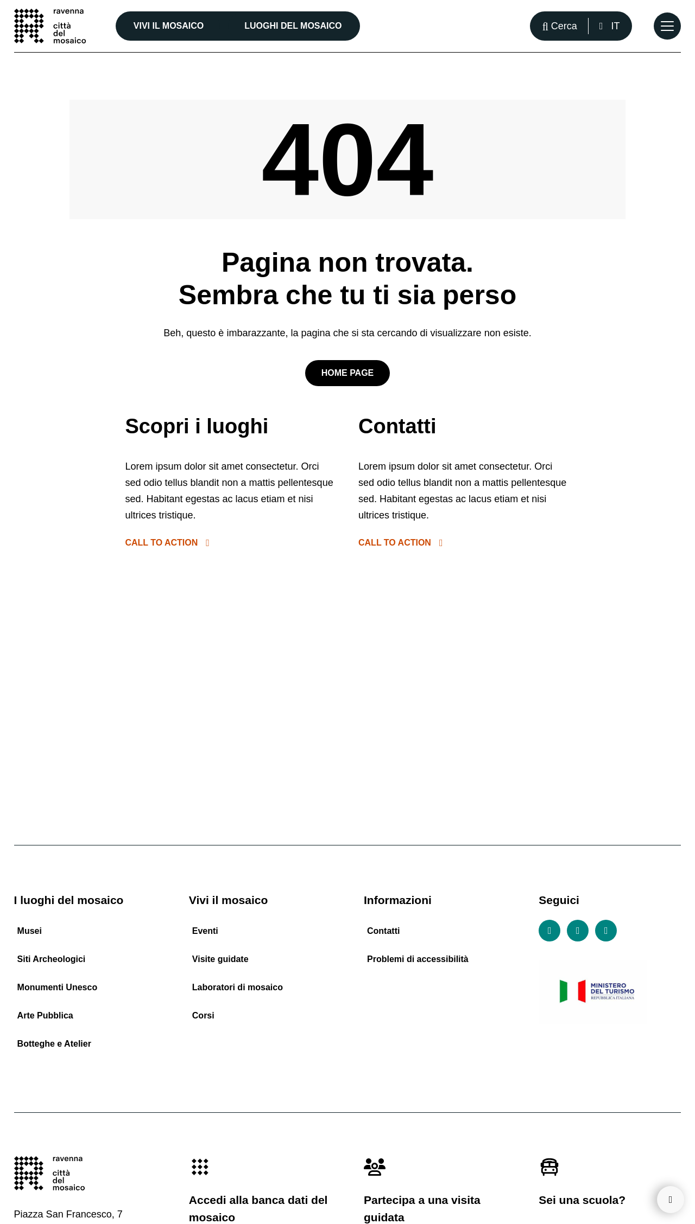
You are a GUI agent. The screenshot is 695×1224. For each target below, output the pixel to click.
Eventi (205, 930)
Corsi (203, 1015)
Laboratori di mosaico (237, 987)
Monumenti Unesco (57, 987)
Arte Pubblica (45, 1015)
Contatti (383, 930)
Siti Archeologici (51, 959)
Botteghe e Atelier (54, 1043)
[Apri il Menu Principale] (667, 26)
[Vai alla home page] (50, 26)
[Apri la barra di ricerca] (560, 26)
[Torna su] (670, 1199)
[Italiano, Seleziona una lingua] (609, 26)
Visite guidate (220, 959)
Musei (29, 930)
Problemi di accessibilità (418, 959)
